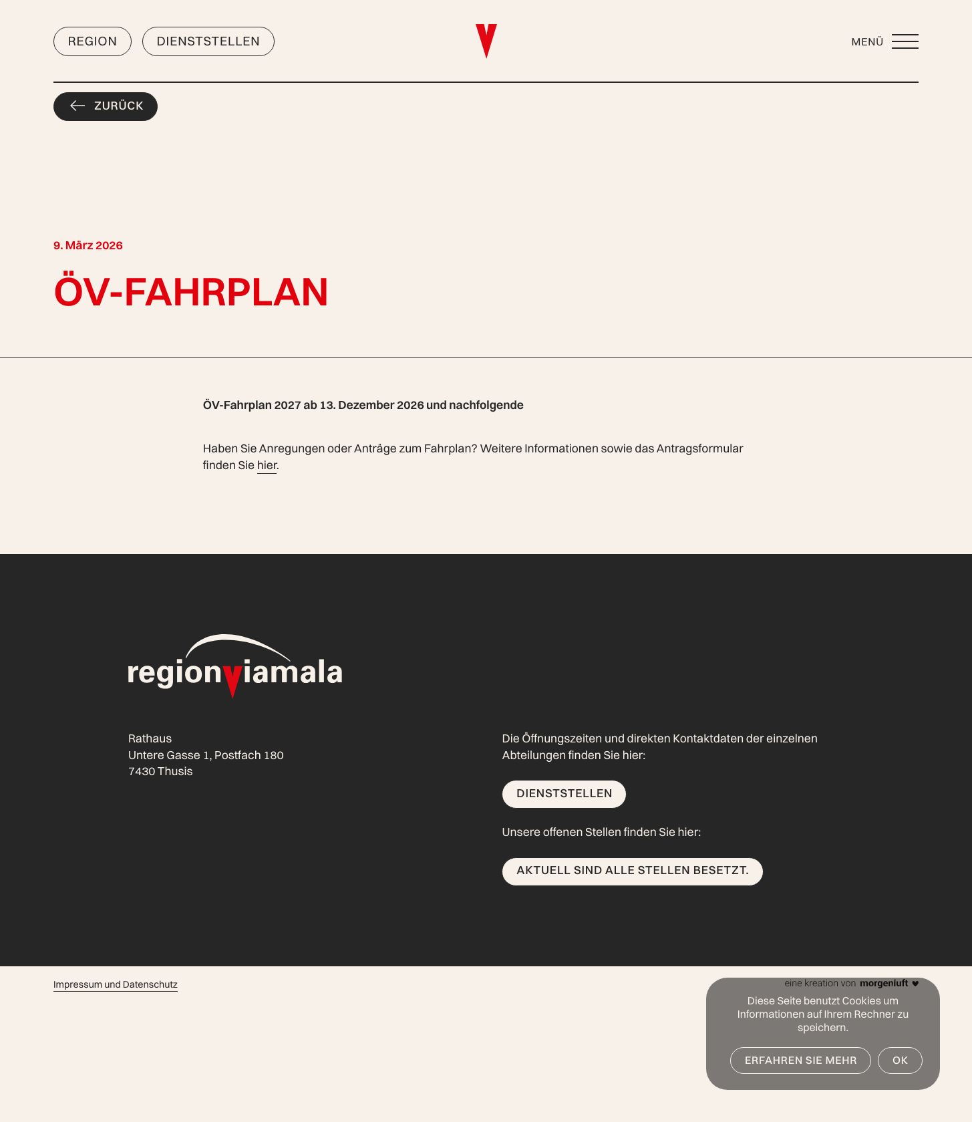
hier (267, 465)
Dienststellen (208, 41)
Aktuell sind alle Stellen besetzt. (632, 870)
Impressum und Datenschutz (115, 984)
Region (93, 41)
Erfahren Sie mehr (801, 1060)
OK (901, 1060)
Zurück (119, 106)
